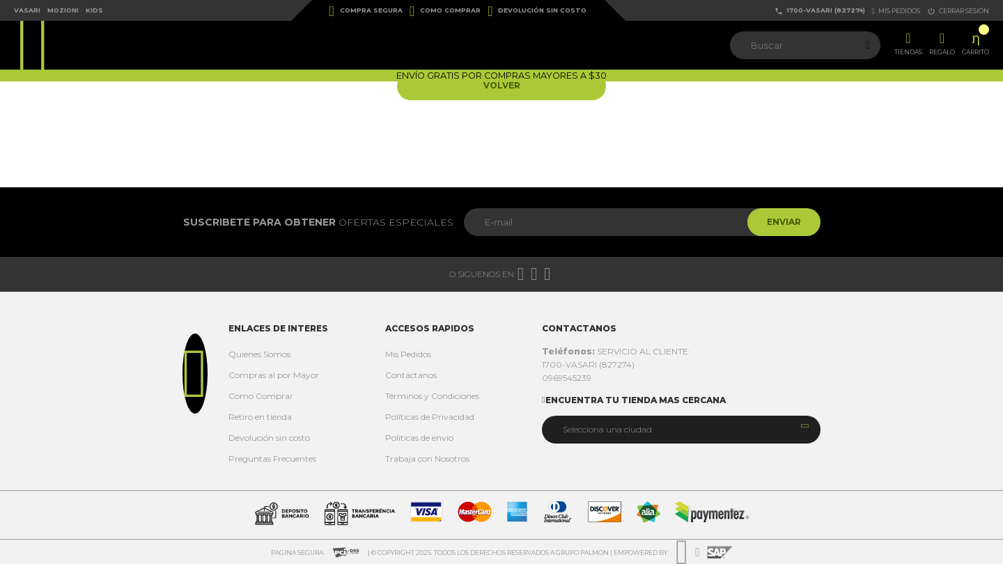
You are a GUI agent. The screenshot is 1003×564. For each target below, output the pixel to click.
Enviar (782, 222)
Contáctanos (411, 375)
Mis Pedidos (408, 354)
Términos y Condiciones (432, 396)
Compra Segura (366, 11)
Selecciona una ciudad (607, 429)
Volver (501, 86)
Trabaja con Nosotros (427, 458)
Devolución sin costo (537, 11)
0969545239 (566, 378)
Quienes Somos (259, 354)
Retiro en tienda (260, 417)
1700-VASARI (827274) (820, 10)
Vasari (27, 10)
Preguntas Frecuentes (272, 458)
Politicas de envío (419, 437)
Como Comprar (445, 11)
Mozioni (63, 10)
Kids (94, 10)
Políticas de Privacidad (429, 417)
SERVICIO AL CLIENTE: (616, 351)
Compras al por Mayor (273, 375)
